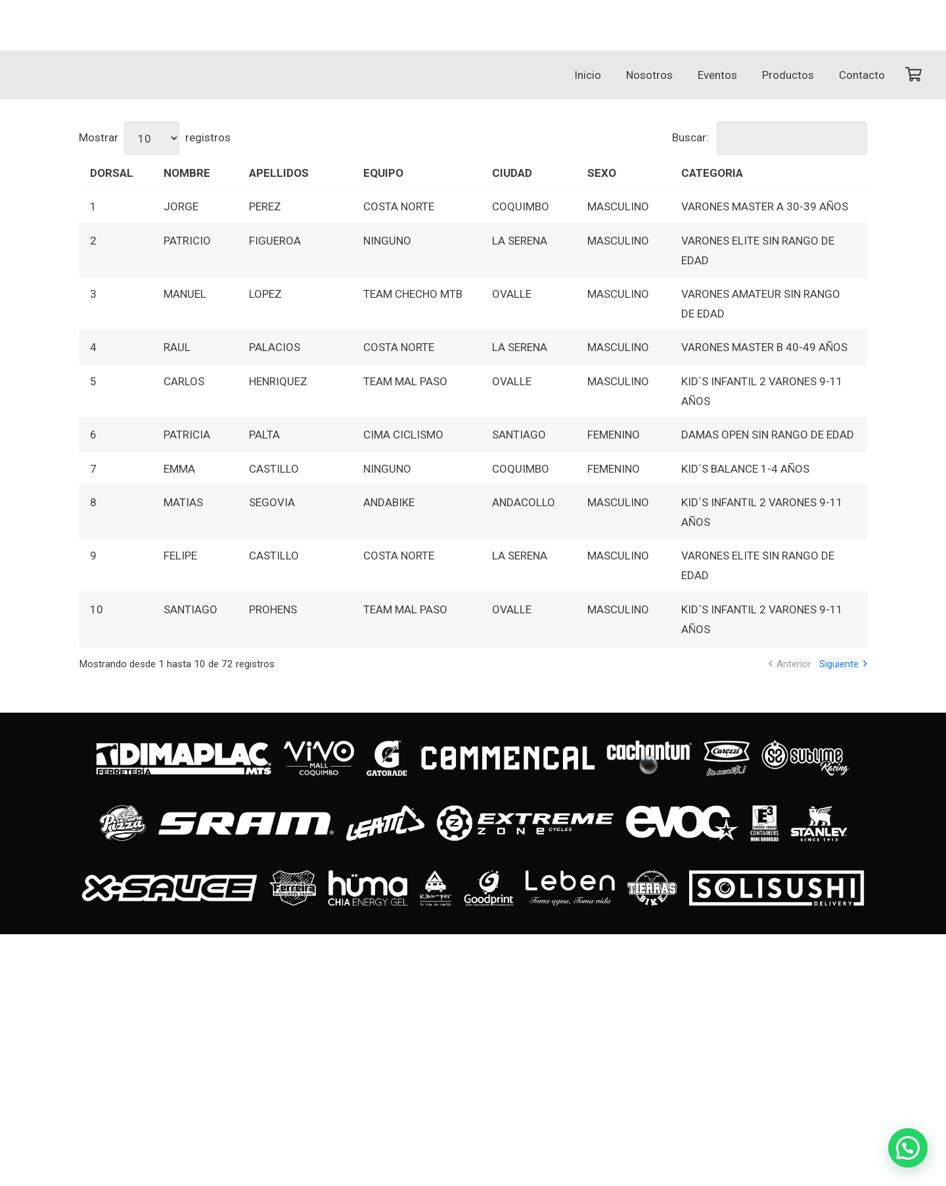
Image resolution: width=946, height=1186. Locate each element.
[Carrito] (913, 75)
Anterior (794, 664)
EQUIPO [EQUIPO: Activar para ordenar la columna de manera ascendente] (383, 172)
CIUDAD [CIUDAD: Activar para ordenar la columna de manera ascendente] (512, 172)
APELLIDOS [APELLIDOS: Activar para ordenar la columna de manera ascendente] (279, 172)
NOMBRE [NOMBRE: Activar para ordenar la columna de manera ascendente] (187, 172)
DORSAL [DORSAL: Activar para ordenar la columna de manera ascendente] (111, 172)
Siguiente (839, 664)
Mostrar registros (155, 137)
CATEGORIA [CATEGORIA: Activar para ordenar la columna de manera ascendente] (712, 172)
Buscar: (769, 137)
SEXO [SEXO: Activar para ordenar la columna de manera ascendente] (601, 172)
